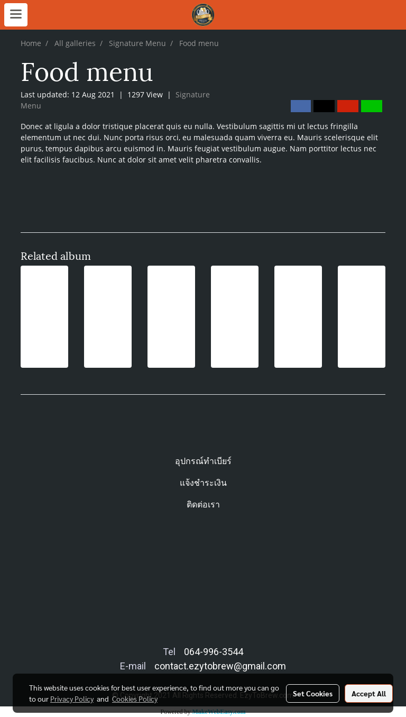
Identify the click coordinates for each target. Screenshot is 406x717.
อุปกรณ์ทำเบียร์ (203, 461)
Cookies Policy (135, 698)
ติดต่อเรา (203, 505)
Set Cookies (313, 693)
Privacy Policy (72, 698)
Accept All (369, 693)
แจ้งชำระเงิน (203, 483)
